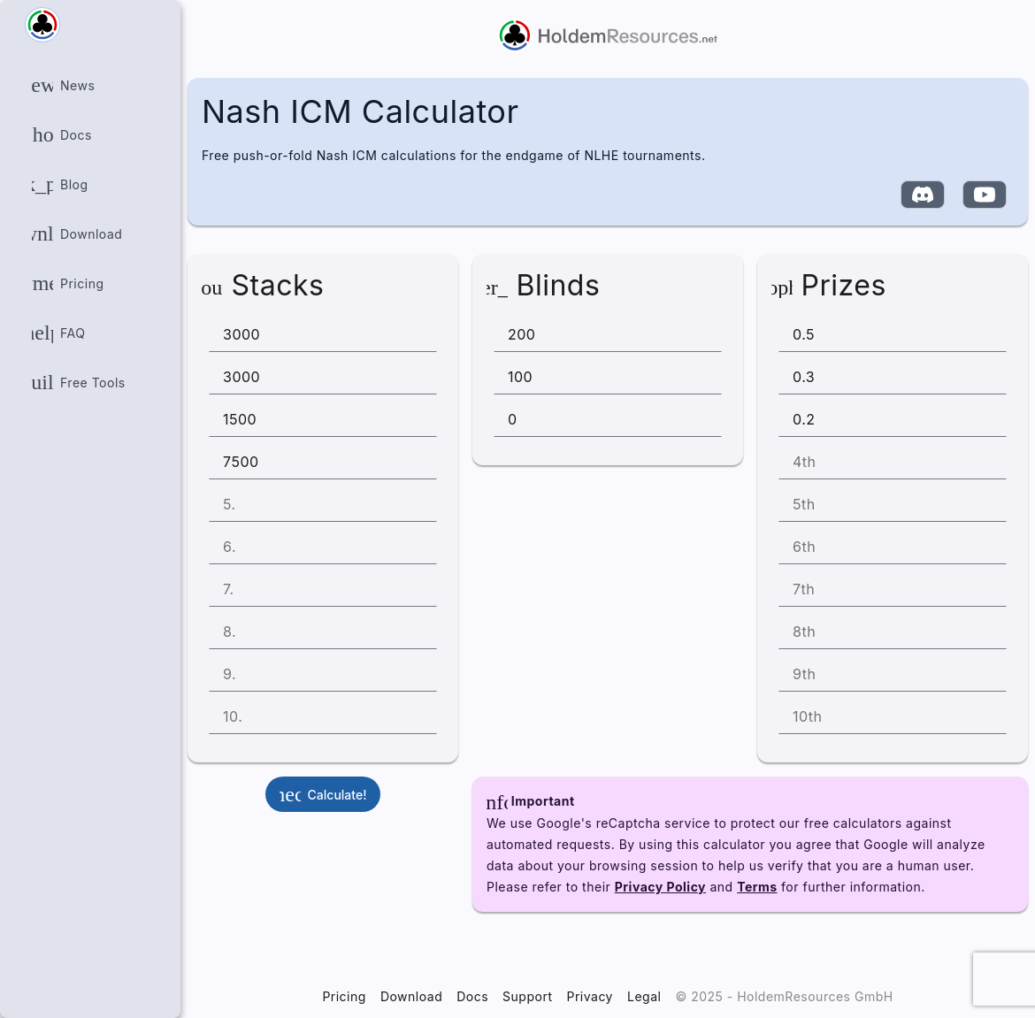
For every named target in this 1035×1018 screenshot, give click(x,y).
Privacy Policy (660, 886)
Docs (472, 996)
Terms (757, 886)
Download (411, 996)
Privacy (589, 996)
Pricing (344, 996)
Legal (644, 996)
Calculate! (316, 794)
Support (527, 996)
